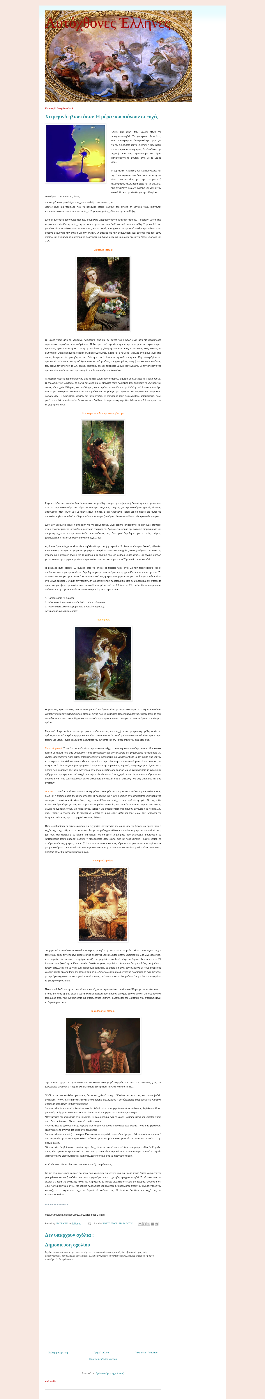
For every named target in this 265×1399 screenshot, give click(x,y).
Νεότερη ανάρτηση (58, 1352)
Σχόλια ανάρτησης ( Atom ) (110, 1373)
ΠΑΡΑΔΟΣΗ (126, 1223)
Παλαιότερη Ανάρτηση (146, 1352)
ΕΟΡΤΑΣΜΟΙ (110, 1223)
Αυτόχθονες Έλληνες (107, 23)
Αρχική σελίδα (101, 1352)
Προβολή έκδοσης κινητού (103, 1359)
